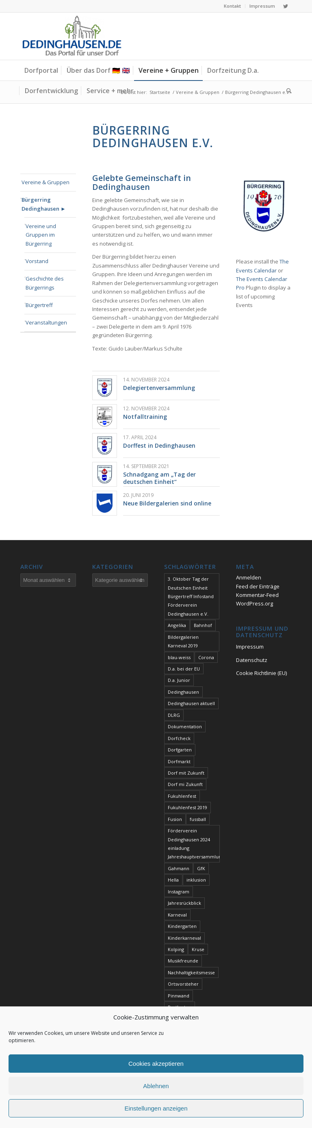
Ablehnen (156, 1085)
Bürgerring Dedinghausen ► (44, 204)
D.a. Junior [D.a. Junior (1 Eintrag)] (179, 680)
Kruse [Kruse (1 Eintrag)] (198, 949)
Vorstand (37, 261)
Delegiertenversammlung (159, 388)
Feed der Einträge (258, 586)
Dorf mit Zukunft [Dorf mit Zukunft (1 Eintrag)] (186, 773)
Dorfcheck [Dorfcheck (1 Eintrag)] (179, 738)
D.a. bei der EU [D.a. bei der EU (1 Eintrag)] (184, 669)
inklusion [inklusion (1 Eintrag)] (196, 880)
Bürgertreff (39, 305)
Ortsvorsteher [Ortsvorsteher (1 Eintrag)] (183, 984)
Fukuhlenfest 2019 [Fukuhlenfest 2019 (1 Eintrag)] (187, 807)
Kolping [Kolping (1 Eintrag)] (176, 949)
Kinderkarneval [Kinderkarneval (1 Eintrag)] (184, 938)
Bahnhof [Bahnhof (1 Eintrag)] (203, 625)
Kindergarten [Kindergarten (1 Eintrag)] (182, 926)
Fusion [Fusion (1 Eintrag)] (175, 819)
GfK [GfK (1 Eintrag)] (201, 868)
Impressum (262, 6)
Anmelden (248, 577)
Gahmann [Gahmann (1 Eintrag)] (178, 868)
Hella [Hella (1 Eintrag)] (173, 880)
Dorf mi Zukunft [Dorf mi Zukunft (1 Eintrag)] (185, 784)
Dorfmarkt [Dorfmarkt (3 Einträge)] (179, 761)
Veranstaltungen (46, 322)
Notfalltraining (145, 416)
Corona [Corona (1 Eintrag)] (206, 657)
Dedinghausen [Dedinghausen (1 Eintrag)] (183, 692)
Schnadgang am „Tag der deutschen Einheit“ (159, 478)
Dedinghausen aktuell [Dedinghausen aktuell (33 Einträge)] (191, 703)
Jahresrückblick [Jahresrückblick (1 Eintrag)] (184, 903)
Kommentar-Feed (257, 595)
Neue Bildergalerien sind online (167, 503)
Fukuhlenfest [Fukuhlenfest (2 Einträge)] (182, 796)
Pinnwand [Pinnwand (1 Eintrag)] (178, 996)
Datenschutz (251, 660)
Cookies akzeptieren (156, 1063)
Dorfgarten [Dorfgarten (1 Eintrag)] (180, 750)
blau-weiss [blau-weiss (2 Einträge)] (179, 657)
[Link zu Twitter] (286, 6)
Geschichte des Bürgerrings (45, 283)
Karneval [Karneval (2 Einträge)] (177, 915)
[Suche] (287, 91)
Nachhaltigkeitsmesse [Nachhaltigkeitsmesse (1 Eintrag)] (191, 972)
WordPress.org (254, 603)
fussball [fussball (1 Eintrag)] (198, 819)
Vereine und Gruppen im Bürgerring (41, 234)
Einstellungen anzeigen (155, 1108)
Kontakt (232, 6)
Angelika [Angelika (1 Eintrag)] (177, 625)
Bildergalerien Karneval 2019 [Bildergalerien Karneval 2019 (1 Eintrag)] (183, 641)
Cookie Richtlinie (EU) (261, 673)
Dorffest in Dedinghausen (159, 445)
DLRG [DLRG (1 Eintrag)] (174, 715)
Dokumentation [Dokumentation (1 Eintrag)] (185, 726)
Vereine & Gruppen (45, 182)
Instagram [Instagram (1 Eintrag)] (178, 891)
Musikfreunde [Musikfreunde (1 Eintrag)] (183, 961)
